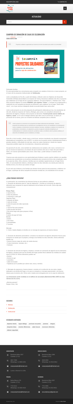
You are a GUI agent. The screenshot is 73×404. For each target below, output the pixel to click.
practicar (45, 323)
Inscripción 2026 (12, 2)
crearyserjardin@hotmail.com (50, 366)
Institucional (11, 311)
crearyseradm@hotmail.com (19, 366)
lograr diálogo (23, 323)
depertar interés (12, 323)
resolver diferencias (24, 327)
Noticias (10, 305)
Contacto (63, 2)
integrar (52, 323)
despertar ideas (11, 327)
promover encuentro (35, 323)
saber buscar (36, 327)
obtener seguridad (12, 330)
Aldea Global (63, 401)
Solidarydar (13, 37)
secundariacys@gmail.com (50, 392)
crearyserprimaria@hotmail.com (20, 392)
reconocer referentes (48, 327)
